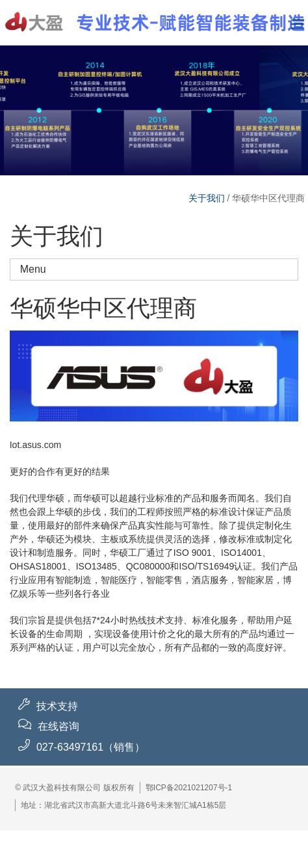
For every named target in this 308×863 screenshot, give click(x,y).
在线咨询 (58, 726)
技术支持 (57, 706)
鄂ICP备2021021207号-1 (189, 787)
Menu (159, 269)
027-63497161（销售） (90, 747)
